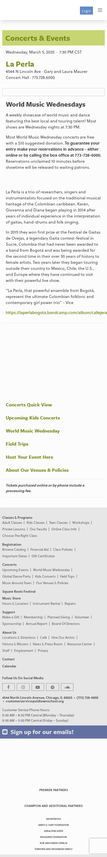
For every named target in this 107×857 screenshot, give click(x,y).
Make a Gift (10, 617)
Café (43, 637)
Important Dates (14, 555)
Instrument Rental (46, 603)
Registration (11, 544)
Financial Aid (39, 549)
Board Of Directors (66, 623)
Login (86, 10)
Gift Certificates (43, 555)
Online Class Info (64, 529)
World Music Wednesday (33, 430)
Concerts (9, 564)
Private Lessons (13, 529)
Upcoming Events (15, 569)
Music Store (11, 598)
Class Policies (63, 549)
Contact (8, 659)
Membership (33, 617)
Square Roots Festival (19, 591)
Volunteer (82, 617)
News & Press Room (48, 643)
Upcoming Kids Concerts (33, 417)
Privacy (43, 650)
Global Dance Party (16, 576)
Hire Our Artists (63, 637)
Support (8, 612)
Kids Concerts (45, 576)
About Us (9, 632)
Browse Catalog (14, 549)
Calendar (9, 666)
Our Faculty (38, 529)
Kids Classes (36, 522)
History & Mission (15, 643)
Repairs (70, 603)
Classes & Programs (17, 517)
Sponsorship (11, 623)
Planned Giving (58, 617)
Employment (23, 650)
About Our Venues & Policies (37, 469)
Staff (6, 650)
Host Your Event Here (29, 456)
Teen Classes (58, 522)
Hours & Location (15, 603)
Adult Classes (12, 522)
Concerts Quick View (29, 404)
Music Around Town (17, 582)
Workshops (80, 522)
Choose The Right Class (19, 535)
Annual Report (36, 623)
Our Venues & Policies (52, 582)
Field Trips (17, 443)
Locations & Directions (19, 637)
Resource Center (79, 643)
